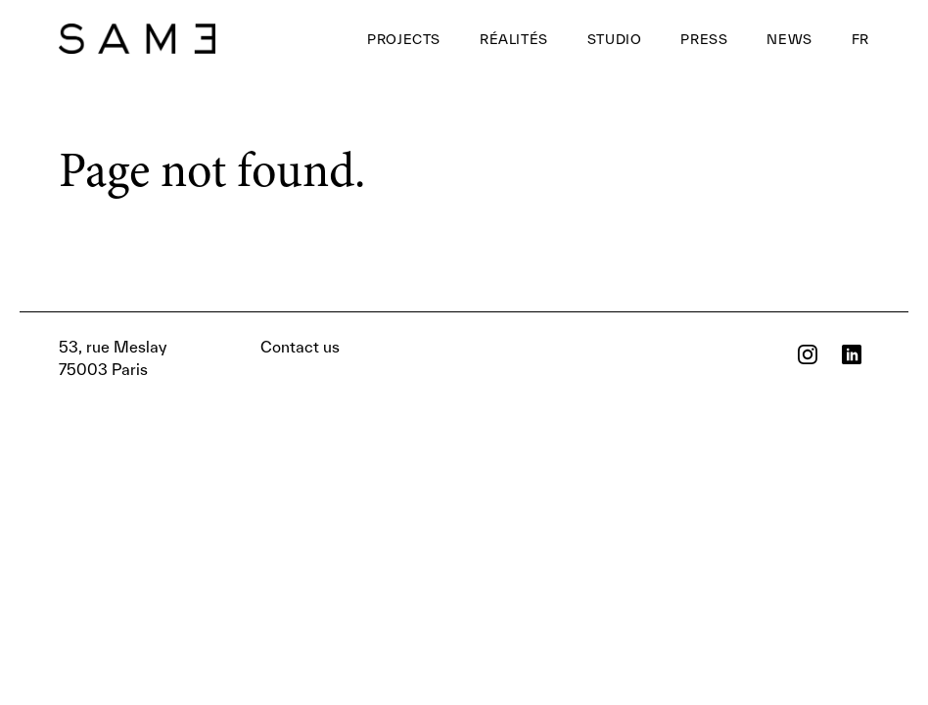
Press (703, 39)
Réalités (514, 39)
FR (860, 39)
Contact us (199, 358)
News (789, 39)
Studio (614, 39)
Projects (404, 39)
